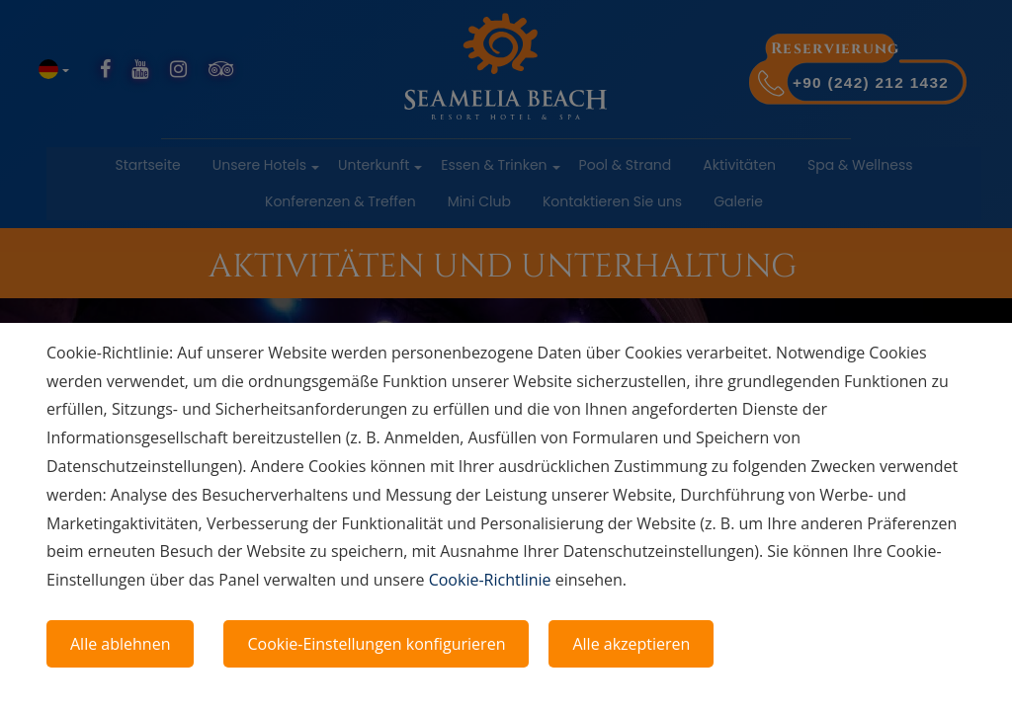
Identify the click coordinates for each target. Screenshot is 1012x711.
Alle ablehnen (120, 644)
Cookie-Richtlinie (490, 580)
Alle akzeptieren (631, 644)
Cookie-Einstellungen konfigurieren (376, 644)
